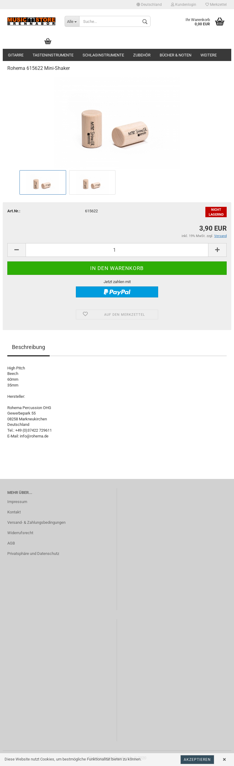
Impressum (17, 501)
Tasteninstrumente (53, 55)
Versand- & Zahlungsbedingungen (36, 522)
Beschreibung (28, 347)
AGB (11, 543)
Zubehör (142, 55)
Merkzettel (216, 4)
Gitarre (15, 55)
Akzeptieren (197, 759)
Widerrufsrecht (20, 532)
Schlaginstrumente (103, 55)
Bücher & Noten (175, 55)
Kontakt (14, 512)
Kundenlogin (183, 4)
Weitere (208, 55)
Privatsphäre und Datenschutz (33, 553)
